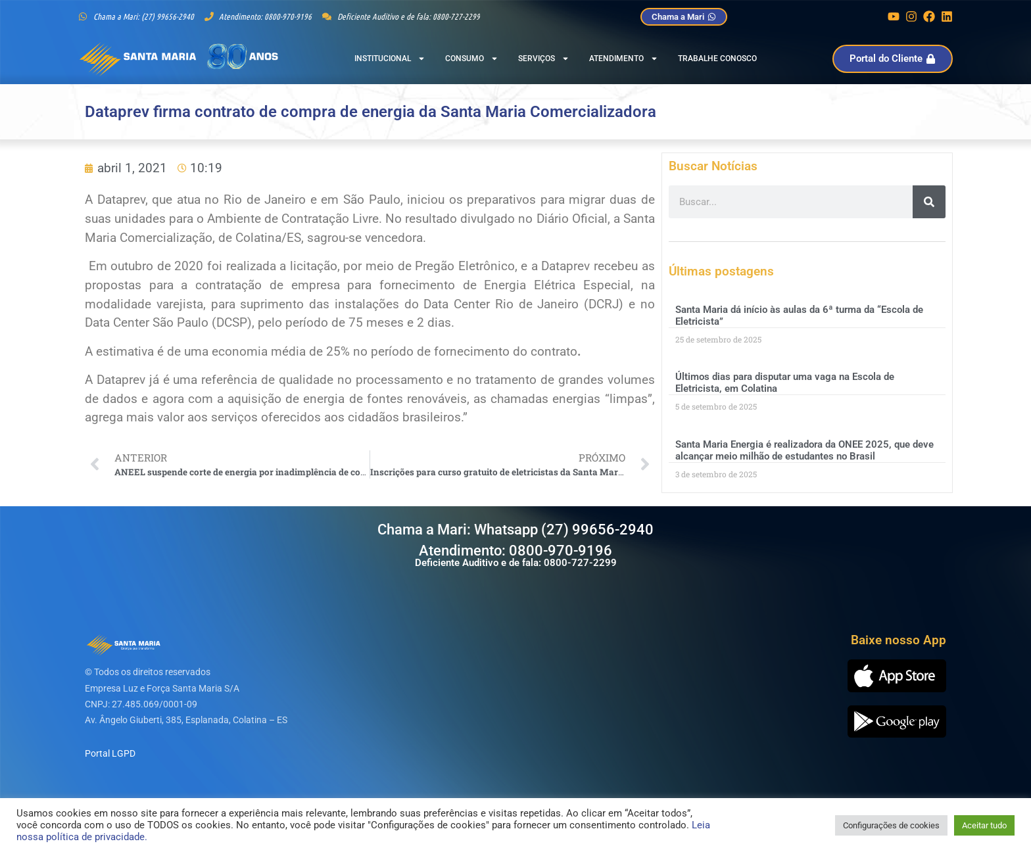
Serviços (543, 58)
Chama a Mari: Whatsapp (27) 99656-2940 (515, 529)
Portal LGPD (110, 753)
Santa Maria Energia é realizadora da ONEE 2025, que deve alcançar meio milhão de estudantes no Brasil (804, 450)
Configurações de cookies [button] (891, 825)
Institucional (389, 58)
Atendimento (623, 58)
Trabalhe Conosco (717, 58)
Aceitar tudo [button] (984, 825)
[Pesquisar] (929, 201)
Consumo (471, 58)
